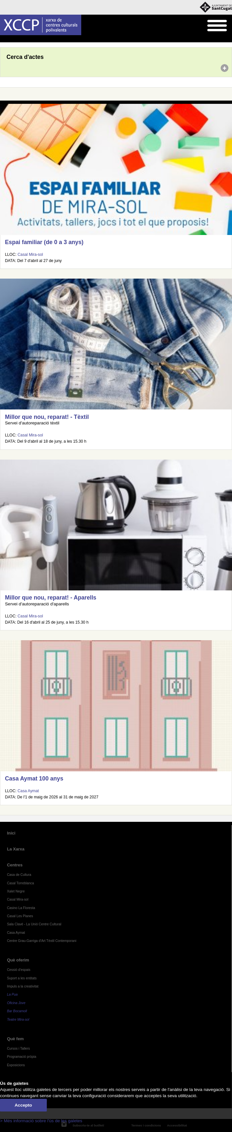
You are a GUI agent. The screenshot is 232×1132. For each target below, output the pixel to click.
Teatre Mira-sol (18, 1019)
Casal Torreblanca (20, 883)
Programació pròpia (21, 1056)
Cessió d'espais (18, 970)
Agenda (17, 39)
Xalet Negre (16, 891)
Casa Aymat (28, 791)
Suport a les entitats (21, 978)
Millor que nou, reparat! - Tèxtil (47, 417)
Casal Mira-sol (30, 254)
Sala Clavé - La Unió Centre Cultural (34, 924)
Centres (14, 865)
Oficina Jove (16, 1003)
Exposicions (16, 1065)
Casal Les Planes (20, 916)
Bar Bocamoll (17, 1011)
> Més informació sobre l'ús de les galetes (41, 1120)
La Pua (12, 994)
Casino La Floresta (21, 908)
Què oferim (18, 960)
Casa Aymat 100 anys (34, 778)
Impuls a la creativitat (22, 986)
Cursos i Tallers (18, 1048)
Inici (3, 39)
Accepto (23, 1105)
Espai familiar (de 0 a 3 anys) (44, 242)
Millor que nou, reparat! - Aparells (50, 597)
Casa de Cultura (19, 875)
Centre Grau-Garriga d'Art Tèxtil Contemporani (41, 941)
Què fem (15, 1038)
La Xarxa (15, 849)
